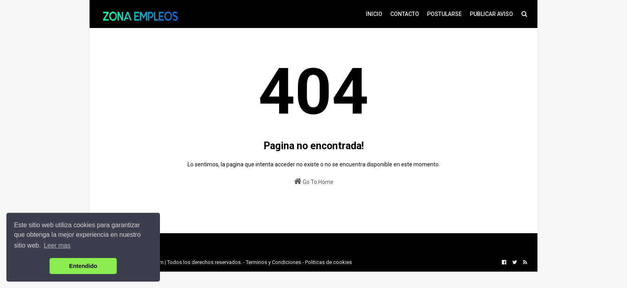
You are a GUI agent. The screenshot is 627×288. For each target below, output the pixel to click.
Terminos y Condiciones (273, 262)
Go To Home (313, 181)
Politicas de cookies (328, 262)
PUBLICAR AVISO (491, 14)
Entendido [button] (83, 266)
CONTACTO (404, 14)
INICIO (374, 14)
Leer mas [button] (57, 245)
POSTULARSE (444, 14)
